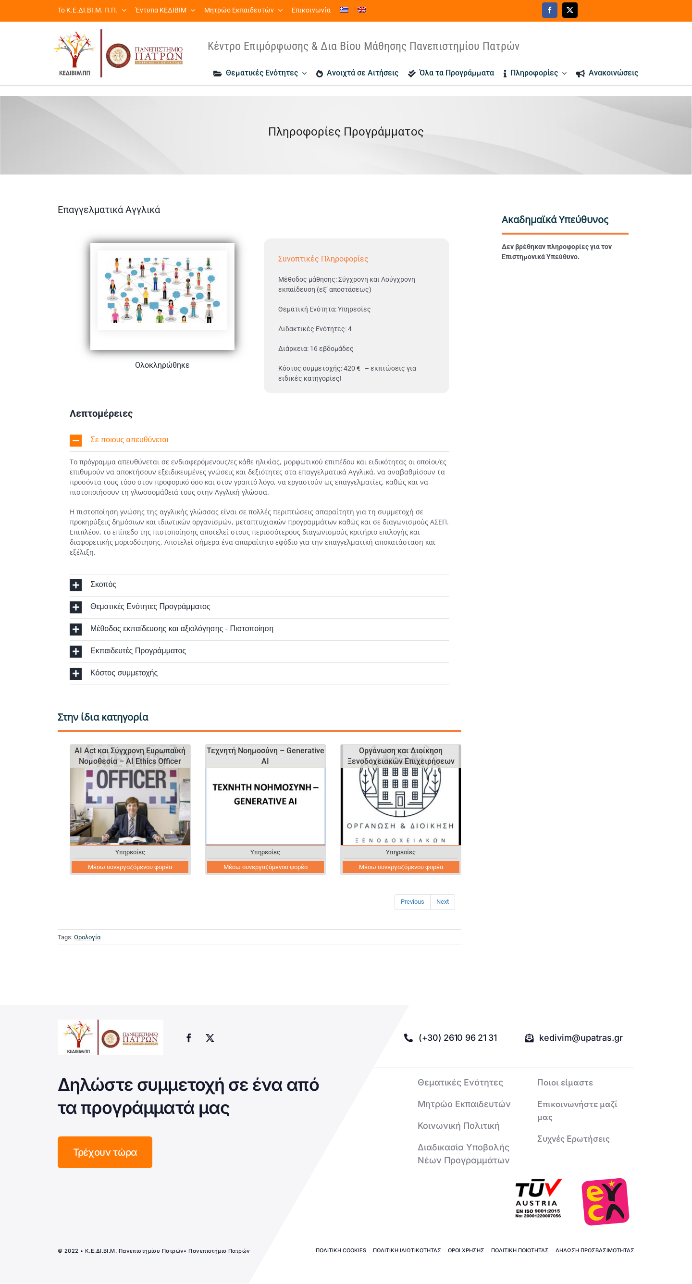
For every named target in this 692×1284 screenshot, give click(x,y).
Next (442, 901)
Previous (412, 901)
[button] (259, 440)
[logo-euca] (605, 1202)
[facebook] (549, 10)
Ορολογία (87, 937)
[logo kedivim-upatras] (118, 53)
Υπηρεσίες (130, 852)
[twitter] (570, 10)
